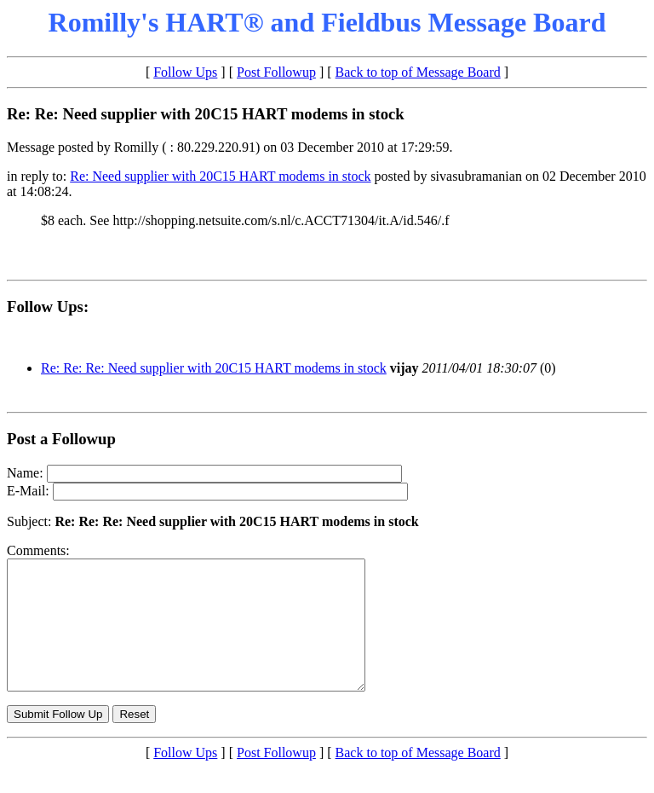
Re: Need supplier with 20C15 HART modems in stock (220, 176)
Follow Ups (185, 72)
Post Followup (276, 72)
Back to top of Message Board (418, 72)
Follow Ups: (48, 306)
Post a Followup (61, 439)
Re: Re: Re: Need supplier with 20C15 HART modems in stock (214, 368)
